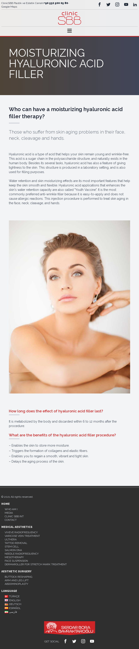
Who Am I (11, 509)
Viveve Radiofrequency (21, 532)
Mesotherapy (14, 557)
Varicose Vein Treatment (22, 535)
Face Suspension (16, 560)
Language (9, 591)
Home (5, 503)
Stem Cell (12, 546)
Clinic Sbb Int (14, 516)
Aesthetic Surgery (16, 571)
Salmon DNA (13, 550)
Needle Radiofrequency (22, 553)
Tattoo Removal (16, 543)
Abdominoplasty (16, 583)
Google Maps (9, 6)
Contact (11, 519)
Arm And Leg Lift (17, 580)
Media (9, 512)
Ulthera (11, 539)
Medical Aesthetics (16, 527)
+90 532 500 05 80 (56, 3)
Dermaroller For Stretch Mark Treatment (36, 564)
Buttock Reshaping (18, 576)
